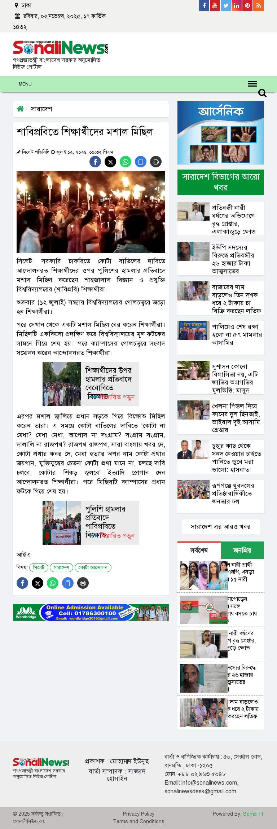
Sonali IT (253, 814)
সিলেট (38, 568)
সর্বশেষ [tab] (199, 550)
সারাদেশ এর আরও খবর (221, 527)
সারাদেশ (41, 109)
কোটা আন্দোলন (93, 568)
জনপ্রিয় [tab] (242, 550)
